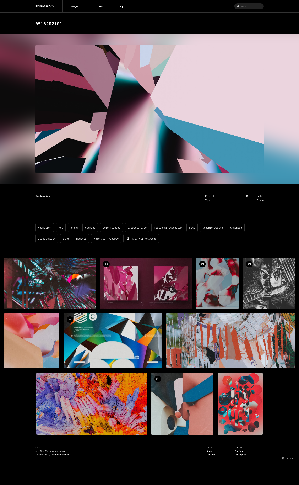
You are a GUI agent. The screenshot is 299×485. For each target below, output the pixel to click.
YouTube (239, 450)
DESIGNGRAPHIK (44, 6)
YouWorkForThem (60, 454)
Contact (211, 454)
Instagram (240, 454)
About (210, 450)
